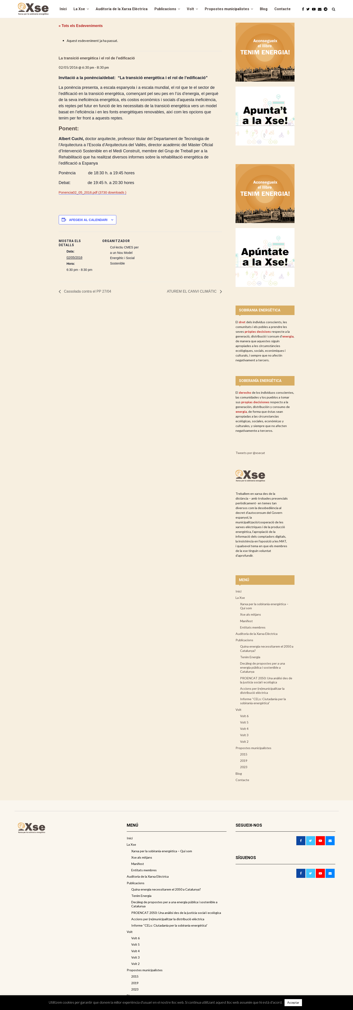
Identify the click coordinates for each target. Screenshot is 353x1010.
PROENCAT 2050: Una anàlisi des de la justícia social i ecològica (266, 680)
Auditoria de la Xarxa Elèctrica (122, 9)
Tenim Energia (250, 657)
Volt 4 (244, 729)
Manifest (246, 621)
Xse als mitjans (250, 614)
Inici (63, 9)
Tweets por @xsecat (250, 453)
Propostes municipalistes (227, 9)
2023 (243, 767)
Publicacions (165, 9)
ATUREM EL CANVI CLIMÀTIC (192, 292)
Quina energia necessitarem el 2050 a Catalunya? (266, 648)
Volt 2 (244, 741)
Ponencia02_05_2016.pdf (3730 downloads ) (93, 192)
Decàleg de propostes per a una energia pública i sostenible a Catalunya (262, 667)
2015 (243, 754)
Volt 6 (244, 716)
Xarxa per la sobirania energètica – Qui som (264, 606)
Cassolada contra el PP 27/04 (87, 292)
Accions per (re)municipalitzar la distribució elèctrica (262, 690)
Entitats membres (252, 627)
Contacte (282, 9)
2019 (243, 760)
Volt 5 (244, 722)
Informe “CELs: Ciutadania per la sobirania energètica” (263, 701)
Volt (190, 9)
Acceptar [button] (293, 1002)
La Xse (79, 9)
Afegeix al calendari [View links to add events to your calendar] (88, 220)
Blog (264, 9)
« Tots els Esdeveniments (81, 26)
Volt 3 (244, 735)
